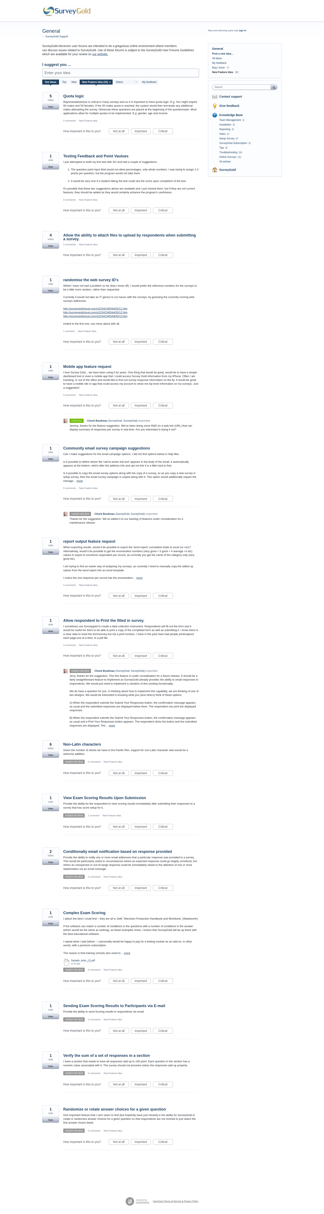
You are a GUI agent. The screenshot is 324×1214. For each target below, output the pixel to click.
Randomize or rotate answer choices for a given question (114, 1109)
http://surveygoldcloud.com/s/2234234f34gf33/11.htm (95, 308)
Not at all (121, 131)
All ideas (217, 58)
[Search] (274, 87)
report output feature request (89, 541)
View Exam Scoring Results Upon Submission (104, 798)
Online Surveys (227, 157)
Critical (165, 131)
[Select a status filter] (126, 82)
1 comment (69, 331)
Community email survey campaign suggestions (106, 448)
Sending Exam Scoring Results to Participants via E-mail (114, 1006)
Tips (221, 147)
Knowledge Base (231, 115)
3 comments (69, 645)
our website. (100, 54)
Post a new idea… (223, 53)
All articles (225, 161)
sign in (242, 30)
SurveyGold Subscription (233, 143)
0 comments (69, 120)
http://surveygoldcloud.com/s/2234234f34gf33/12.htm (95, 312)
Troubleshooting (228, 152)
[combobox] (242, 87)
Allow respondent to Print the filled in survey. (103, 620)
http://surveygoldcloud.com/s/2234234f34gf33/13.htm (95, 316)
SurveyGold (227, 169)
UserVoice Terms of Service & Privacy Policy (176, 1201)
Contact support (230, 96)
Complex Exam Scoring (84, 913)
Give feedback (229, 105)
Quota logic (73, 96)
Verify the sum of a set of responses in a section (106, 1055)
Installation (225, 124)
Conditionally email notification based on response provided (117, 851)
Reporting (224, 129)
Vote (50, 107)
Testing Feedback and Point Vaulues (96, 156)
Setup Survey (226, 138)
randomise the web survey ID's (91, 280)
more (80, 481)
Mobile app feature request (87, 367)
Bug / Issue (218, 67)
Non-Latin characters (82, 744)
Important (143, 131)
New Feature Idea (88, 120)
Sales (222, 133)
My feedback (149, 82)
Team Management (230, 120)
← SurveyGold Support (55, 36)
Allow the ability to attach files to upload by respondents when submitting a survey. (129, 237)
